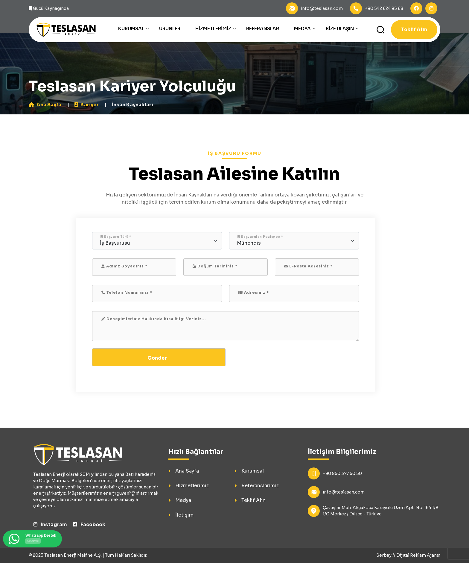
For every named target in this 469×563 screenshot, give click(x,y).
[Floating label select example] (157, 240)
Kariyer (86, 105)
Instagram (50, 524)
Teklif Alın (414, 29)
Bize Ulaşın (340, 28)
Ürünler (169, 28)
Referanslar (262, 28)
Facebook (89, 524)
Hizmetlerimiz (213, 28)
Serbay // (386, 555)
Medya (302, 28)
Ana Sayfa (45, 105)
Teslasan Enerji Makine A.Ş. (73, 555)
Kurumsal (131, 28)
